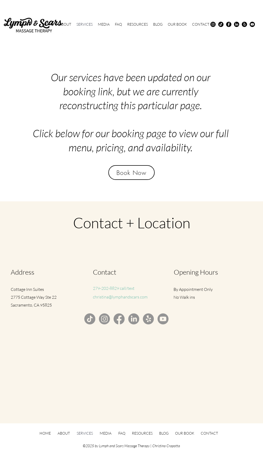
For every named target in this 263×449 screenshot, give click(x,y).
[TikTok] (220, 24)
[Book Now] (131, 172)
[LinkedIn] (236, 24)
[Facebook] (228, 24)
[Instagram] (213, 24)
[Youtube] (252, 24)
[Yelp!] (244, 24)
